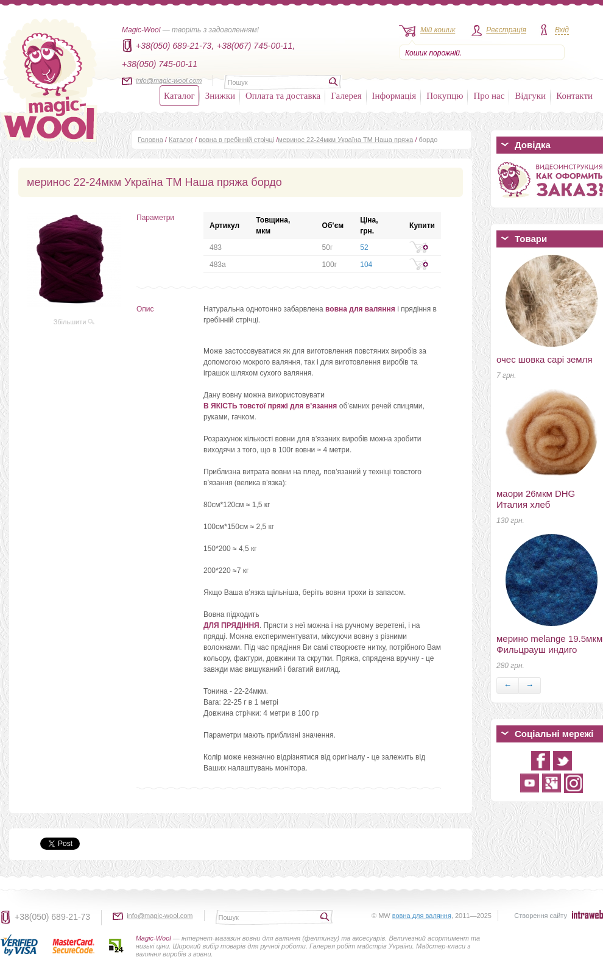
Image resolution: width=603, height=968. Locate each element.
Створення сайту (540, 915)
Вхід (562, 30)
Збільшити (74, 322)
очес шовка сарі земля (544, 359)
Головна (150, 139)
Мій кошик (437, 30)
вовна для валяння (421, 915)
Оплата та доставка (282, 96)
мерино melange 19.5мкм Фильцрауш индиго (549, 644)
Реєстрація (506, 30)
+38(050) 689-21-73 (52, 917)
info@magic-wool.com (169, 80)
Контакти (574, 96)
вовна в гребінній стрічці (236, 139)
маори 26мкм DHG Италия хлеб (535, 499)
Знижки (220, 96)
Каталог (179, 96)
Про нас (488, 96)
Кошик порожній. (433, 53)
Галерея (346, 96)
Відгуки (530, 96)
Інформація (394, 96)
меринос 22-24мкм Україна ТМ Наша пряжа (345, 139)
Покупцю (444, 96)
